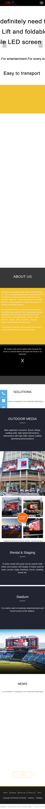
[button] (41, 3)
